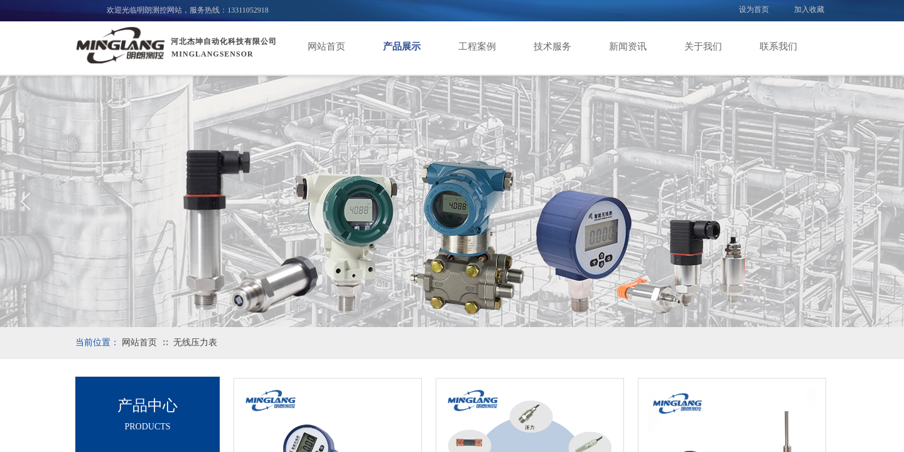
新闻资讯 (628, 46)
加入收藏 (809, 9)
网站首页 (326, 46)
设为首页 (754, 9)
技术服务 (552, 46)
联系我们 (778, 46)
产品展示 (402, 46)
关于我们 (703, 46)
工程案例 (477, 46)
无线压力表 (195, 342)
